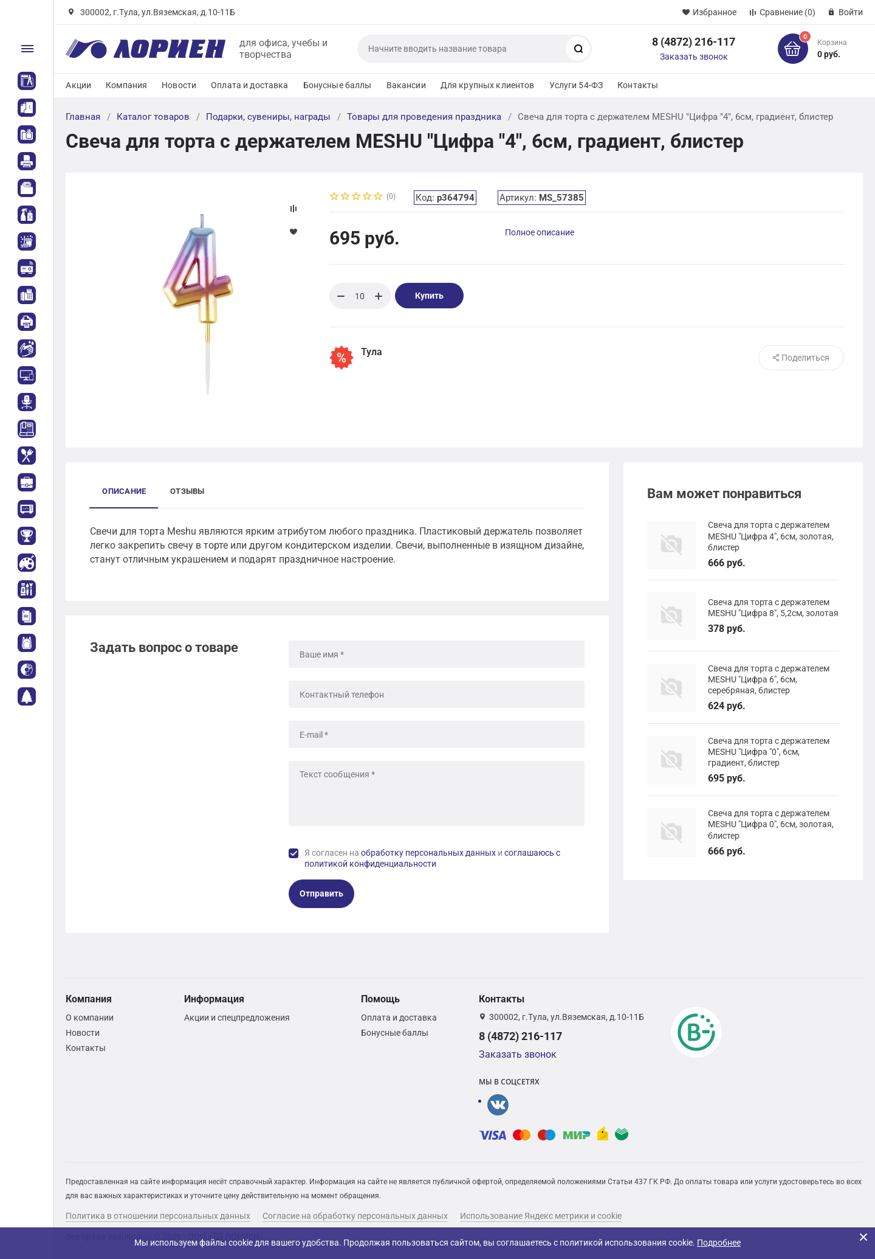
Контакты (637, 85)
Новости (179, 85)
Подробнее (719, 1242)
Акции (78, 85)
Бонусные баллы (337, 85)
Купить (429, 295)
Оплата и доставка (249, 85)
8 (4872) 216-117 (693, 41)
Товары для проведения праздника (424, 116)
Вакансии (406, 85)
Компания (126, 85)
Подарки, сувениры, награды (268, 116)
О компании (90, 1017)
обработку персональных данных (428, 853)
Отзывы (187, 491)
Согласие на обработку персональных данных (355, 1216)
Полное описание (539, 232)
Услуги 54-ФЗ (576, 85)
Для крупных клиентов (488, 85)
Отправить (321, 893)
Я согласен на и (432, 858)
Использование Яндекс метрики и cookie (541, 1216)
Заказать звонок (694, 56)
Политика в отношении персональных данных (158, 1216)
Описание (124, 491)
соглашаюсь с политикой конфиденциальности (432, 858)
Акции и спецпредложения (237, 1017)
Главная (83, 116)
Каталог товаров (153, 116)
